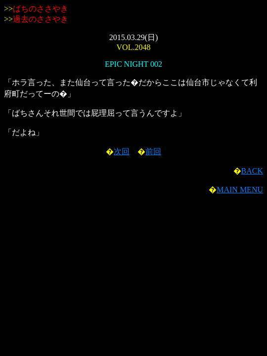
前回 (153, 151)
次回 (122, 151)
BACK (252, 171)
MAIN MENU (240, 189)
